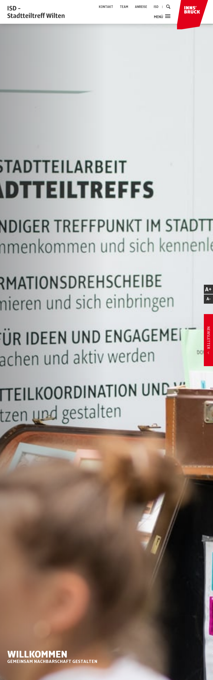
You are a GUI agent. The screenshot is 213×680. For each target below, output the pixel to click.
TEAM (124, 7)
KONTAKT (106, 7)
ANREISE (141, 7)
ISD (156, 7)
